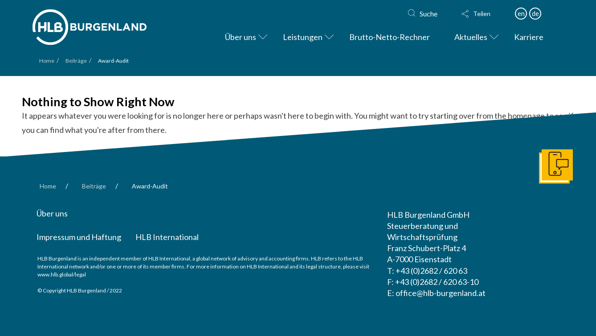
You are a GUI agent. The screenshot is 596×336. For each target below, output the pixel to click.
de (535, 13)
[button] (483, 14)
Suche (428, 13)
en (521, 13)
